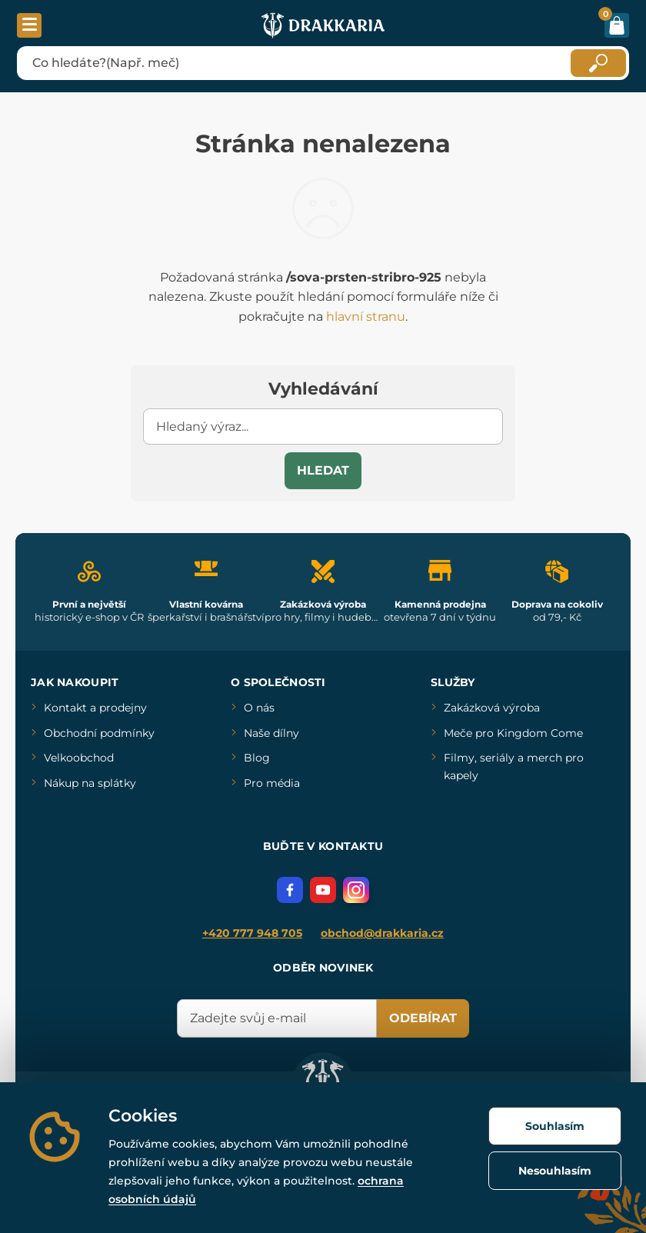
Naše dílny (271, 733)
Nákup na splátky (90, 783)
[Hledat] (598, 63)
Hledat (323, 470)
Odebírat (423, 1018)
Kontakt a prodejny (95, 708)
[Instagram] (356, 890)
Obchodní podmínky (99, 733)
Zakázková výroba (492, 708)
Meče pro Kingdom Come (513, 733)
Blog (257, 758)
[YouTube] (323, 890)
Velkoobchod (79, 758)
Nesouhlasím (554, 1171)
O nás (259, 708)
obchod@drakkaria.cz (382, 933)
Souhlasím (554, 1126)
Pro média (272, 783)
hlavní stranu (365, 316)
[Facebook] (290, 890)
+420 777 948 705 (252, 933)
